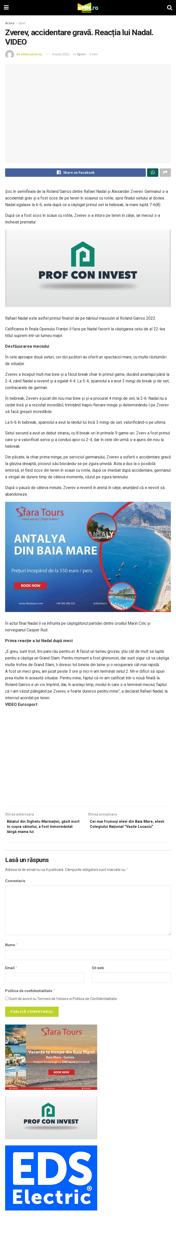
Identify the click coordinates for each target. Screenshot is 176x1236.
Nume (11, 949)
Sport (22, 23)
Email (11, 972)
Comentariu (15, 885)
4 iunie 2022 (60, 54)
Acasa (9, 23)
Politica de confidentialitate (30, 994)
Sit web (98, 972)
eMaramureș (31, 54)
